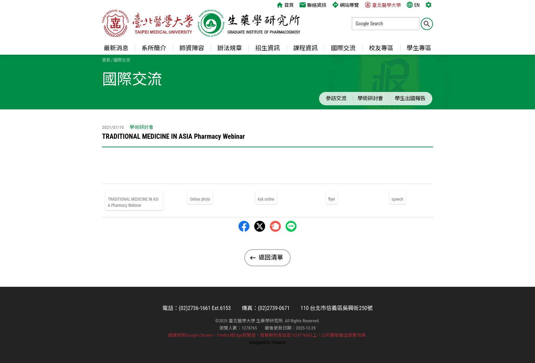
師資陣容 (191, 48)
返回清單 (271, 257)
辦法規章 (229, 48)
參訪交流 (336, 98)
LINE (291, 226)
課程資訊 (305, 48)
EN (413, 5)
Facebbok (243, 226)
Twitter (259, 226)
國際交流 (343, 48)
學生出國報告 (410, 98)
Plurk (275, 226)
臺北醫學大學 (383, 5)
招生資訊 (267, 48)
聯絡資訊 (313, 5)
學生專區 (419, 48)
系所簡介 (154, 48)
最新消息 (116, 48)
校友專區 (381, 48)
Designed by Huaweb (267, 342)
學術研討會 (370, 98)
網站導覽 (345, 5)
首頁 (285, 5)
